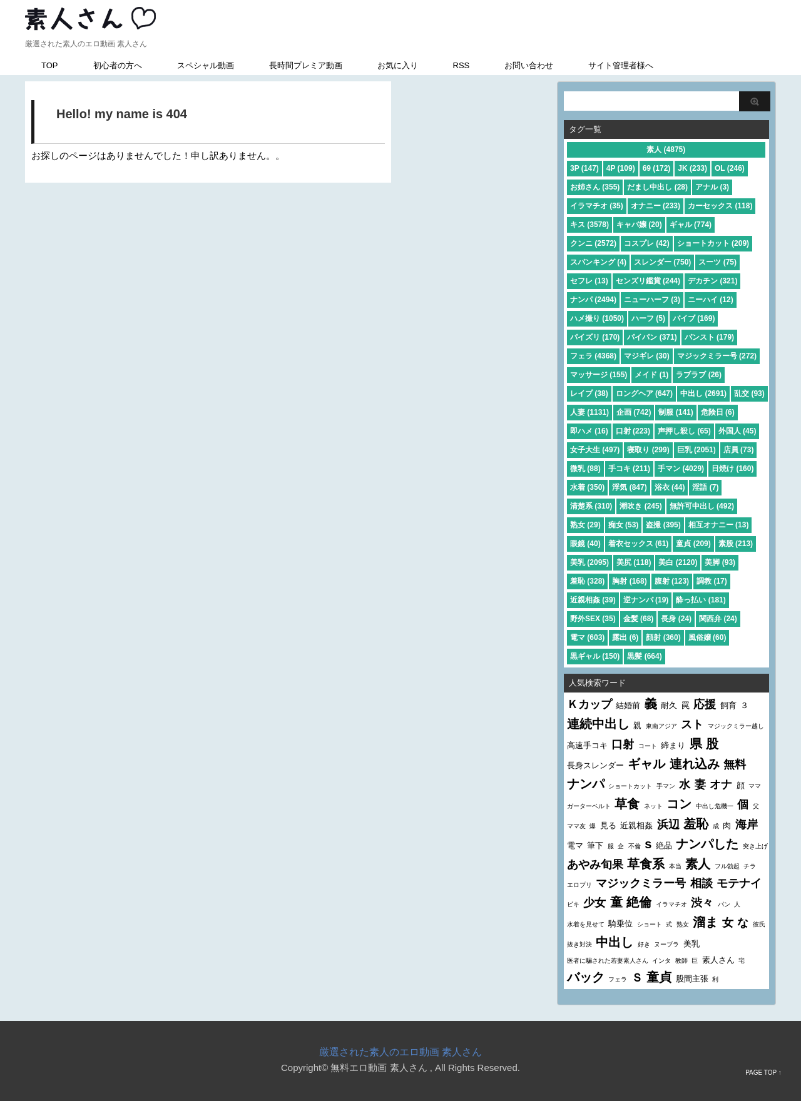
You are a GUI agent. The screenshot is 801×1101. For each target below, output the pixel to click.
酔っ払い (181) (700, 600)
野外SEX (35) (593, 618)
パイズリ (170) (595, 337)
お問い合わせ (528, 65)
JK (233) (692, 168)
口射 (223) (633, 431)
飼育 (728, 705)
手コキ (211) (629, 468)
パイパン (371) (651, 337)
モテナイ (739, 883)
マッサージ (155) (598, 374)
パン (724, 904)
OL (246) (730, 168)
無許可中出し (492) (702, 506)
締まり (673, 745)
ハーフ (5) (648, 318)
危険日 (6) (718, 412)
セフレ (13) (589, 281)
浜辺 (668, 824)
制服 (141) (675, 412)
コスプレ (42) (647, 243)
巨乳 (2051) (696, 449)
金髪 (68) (638, 618)
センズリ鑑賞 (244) (648, 281)
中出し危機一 (714, 806)
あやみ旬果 (595, 864)
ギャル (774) (691, 224)
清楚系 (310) (591, 506)
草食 (627, 804)
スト (692, 724)
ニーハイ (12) (710, 299)
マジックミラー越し (736, 726)
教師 (681, 960)
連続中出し (598, 724)
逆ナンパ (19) (646, 600)
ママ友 (576, 826)
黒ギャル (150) (595, 656)
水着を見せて (586, 924)
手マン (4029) (681, 468)
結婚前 (628, 705)
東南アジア (661, 726)
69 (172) (657, 168)
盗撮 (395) (663, 524)
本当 (675, 866)
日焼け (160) (732, 468)
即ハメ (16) (589, 431)
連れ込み (695, 764)
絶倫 (638, 902)
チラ (749, 866)
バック (586, 977)
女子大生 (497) (595, 449)
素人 (697, 864)
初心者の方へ (117, 65)
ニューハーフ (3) (652, 299)
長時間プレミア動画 (305, 65)
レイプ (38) (589, 393)
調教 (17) (711, 581)
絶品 (664, 845)
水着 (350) (587, 487)
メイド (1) (651, 374)
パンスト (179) (709, 337)
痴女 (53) (623, 524)
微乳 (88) (585, 468)
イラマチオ (671, 904)
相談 (701, 883)
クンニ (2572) (593, 243)
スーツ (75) (717, 262)
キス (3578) (589, 224)
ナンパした (707, 844)
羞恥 (695, 824)
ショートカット (630, 786)
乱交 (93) (749, 393)
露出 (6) (625, 637)
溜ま (705, 922)
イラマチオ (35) (596, 205)
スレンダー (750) (662, 262)
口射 (622, 744)
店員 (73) (738, 449)
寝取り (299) (648, 449)
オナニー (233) (655, 205)
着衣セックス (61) (638, 543)
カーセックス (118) (720, 205)
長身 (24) (676, 618)
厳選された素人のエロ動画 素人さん (400, 1052)
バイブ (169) (694, 318)
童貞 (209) (693, 543)
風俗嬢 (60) (707, 637)
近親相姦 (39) (593, 600)
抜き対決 (579, 944)
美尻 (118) (633, 562)
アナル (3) (712, 187)
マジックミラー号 (641, 883)
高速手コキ (587, 745)
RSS (461, 65)
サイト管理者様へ (620, 65)
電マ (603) (587, 637)
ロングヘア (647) (644, 393)
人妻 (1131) (589, 412)
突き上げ (755, 846)
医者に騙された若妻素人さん (607, 960)
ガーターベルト (589, 806)
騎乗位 (620, 923)
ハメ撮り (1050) (597, 318)
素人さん (718, 960)
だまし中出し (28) (657, 187)
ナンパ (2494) (593, 299)
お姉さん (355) (595, 187)
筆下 (595, 845)
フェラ (617, 979)
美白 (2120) (677, 562)
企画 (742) (633, 412)
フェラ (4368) (593, 356)
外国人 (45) (737, 431)
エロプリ (579, 884)
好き (644, 944)
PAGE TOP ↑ (763, 1072)
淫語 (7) (705, 487)
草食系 (646, 864)
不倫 (634, 846)
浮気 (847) (629, 487)
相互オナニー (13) (718, 524)
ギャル (646, 764)
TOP (49, 65)
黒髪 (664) (644, 656)
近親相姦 (636, 825)
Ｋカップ (589, 704)
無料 (734, 764)
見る (608, 825)
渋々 (702, 902)
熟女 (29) (585, 524)
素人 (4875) (665, 149)
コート (647, 746)
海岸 (746, 824)
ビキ (573, 904)
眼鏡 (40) (585, 543)
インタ (661, 960)
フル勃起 (727, 866)
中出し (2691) (703, 393)
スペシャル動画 (205, 65)
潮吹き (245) (640, 506)
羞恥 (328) (587, 581)
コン (678, 804)
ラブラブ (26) (699, 374)
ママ (754, 786)
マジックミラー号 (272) (717, 356)
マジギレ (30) (647, 356)
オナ (721, 784)
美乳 (691, 943)
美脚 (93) (720, 562)
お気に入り (397, 65)
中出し (614, 942)
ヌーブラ (666, 944)
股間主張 (692, 978)
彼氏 (759, 924)
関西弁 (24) (718, 618)
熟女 (682, 924)
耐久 (669, 705)
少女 (594, 902)
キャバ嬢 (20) (639, 224)
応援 (704, 704)
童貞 (658, 977)
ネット (653, 806)
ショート (649, 924)
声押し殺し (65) (684, 431)
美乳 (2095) (589, 562)
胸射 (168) (629, 581)
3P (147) (584, 168)
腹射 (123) (672, 581)
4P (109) (620, 168)
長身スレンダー (595, 765)
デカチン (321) (712, 281)
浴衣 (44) (670, 487)
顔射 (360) (663, 637)
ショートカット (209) (713, 243)
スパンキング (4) (598, 262)
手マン (665, 786)
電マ (575, 845)
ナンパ (586, 784)
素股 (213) (735, 543)
